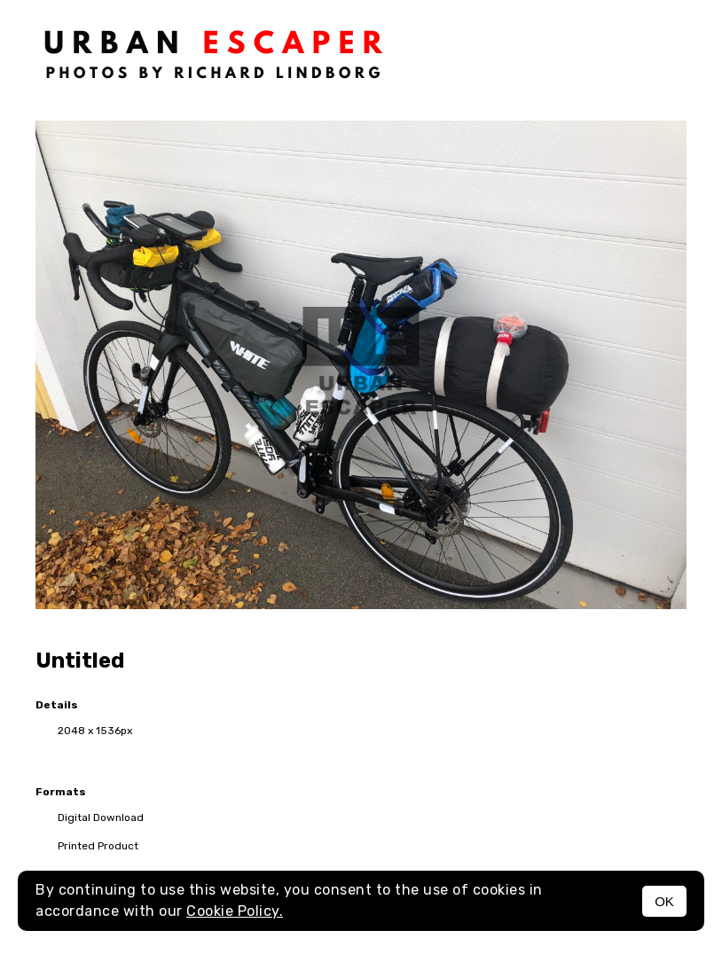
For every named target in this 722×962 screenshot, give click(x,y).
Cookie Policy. (234, 911)
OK (664, 901)
